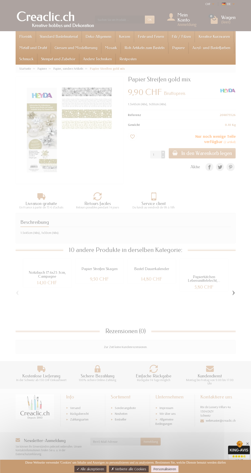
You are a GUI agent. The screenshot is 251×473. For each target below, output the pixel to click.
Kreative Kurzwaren (214, 36)
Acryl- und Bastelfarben (211, 48)
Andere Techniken (97, 59)
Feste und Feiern (151, 36)
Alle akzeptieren (90, 469)
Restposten (128, 59)
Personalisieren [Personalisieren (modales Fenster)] (164, 469)
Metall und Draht (33, 48)
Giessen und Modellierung (76, 48)
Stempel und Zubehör (58, 59)
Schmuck (26, 59)
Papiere (178, 48)
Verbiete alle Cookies (128, 469)
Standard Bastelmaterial (59, 36)
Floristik (25, 36)
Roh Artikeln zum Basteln (144, 48)
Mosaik (111, 48)
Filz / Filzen (181, 36)
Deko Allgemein (98, 36)
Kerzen (124, 36)
